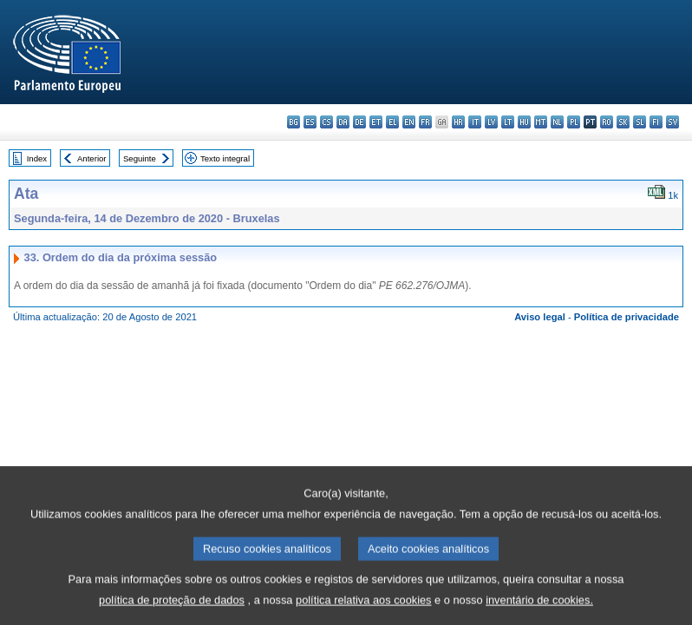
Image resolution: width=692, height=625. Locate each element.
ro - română (606, 121)
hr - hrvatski (458, 121)
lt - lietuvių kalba (507, 121)
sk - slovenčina (623, 121)
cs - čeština (326, 121)
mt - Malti (540, 121)
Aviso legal (539, 317)
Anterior (92, 158)
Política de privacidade (626, 317)
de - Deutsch (359, 121)
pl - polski (573, 121)
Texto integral (225, 158)
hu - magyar (524, 121)
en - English (408, 121)
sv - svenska (672, 121)
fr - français (425, 121)
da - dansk (342, 121)
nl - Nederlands (557, 121)
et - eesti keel (375, 121)
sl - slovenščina (639, 121)
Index (37, 158)
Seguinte (139, 158)
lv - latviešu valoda (491, 121)
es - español (310, 121)
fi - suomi (656, 121)
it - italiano (474, 121)
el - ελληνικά (392, 121)
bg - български (293, 121)
